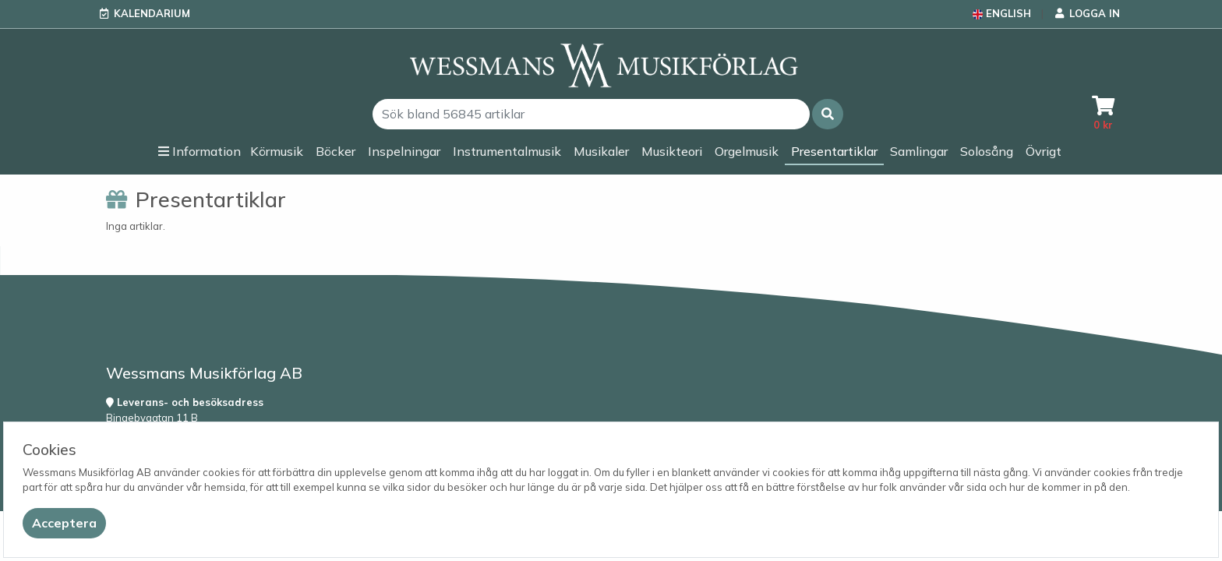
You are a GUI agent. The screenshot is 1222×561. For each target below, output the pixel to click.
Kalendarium (152, 13)
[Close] (64, 523)
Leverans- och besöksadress (184, 402)
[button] (827, 114)
